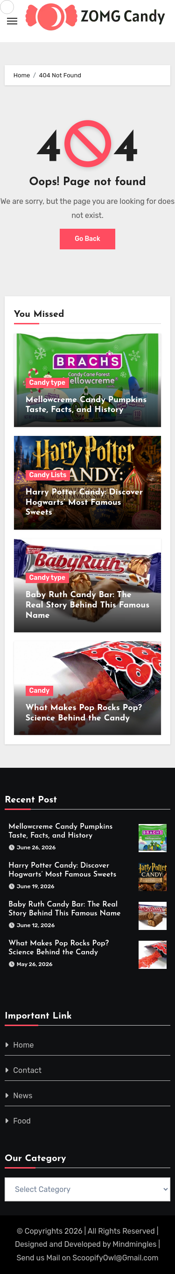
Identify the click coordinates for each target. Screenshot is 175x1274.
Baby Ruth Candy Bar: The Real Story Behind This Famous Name (88, 605)
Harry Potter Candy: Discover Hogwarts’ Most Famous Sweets (84, 502)
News (22, 1095)
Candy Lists (48, 475)
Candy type (47, 383)
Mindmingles (134, 1244)
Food (22, 1121)
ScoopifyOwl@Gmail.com (115, 1257)
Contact (27, 1070)
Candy (39, 691)
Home (23, 1045)
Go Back (87, 239)
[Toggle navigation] (12, 21)
